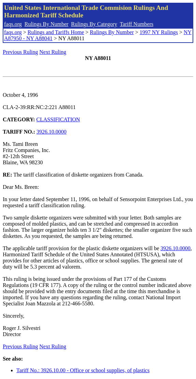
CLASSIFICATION (58, 119)
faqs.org (13, 24)
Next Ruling (53, 52)
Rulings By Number (47, 24)
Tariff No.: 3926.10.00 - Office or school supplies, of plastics (83, 370)
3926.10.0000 (51, 132)
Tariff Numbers (136, 24)
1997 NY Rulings (159, 32)
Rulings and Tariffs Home (56, 32)
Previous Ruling (20, 52)
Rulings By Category (94, 24)
